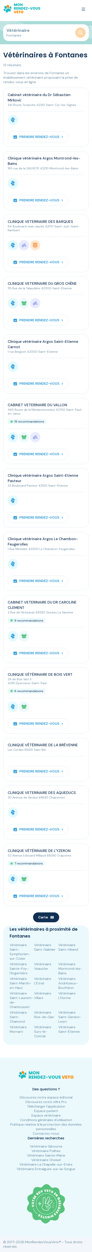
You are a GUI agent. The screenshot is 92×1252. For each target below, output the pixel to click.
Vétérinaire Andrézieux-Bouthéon (68, 983)
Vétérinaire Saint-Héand (68, 947)
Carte (46, 917)
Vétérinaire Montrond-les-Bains (70, 968)
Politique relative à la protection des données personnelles (46, 1126)
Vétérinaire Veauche (42, 966)
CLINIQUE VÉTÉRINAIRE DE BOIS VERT (40, 674)
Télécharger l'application (46, 1106)
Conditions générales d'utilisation (46, 1120)
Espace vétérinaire (46, 1115)
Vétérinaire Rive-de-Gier (44, 1014)
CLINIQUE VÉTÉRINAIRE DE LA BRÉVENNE (43, 745)
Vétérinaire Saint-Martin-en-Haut (20, 983)
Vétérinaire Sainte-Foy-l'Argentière (19, 968)
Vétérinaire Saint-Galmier (45, 947)
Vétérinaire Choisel (46, 1160)
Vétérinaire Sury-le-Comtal (42, 1031)
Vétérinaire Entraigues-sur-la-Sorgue (46, 1169)
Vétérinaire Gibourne (46, 1146)
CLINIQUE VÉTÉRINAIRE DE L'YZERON (39, 850)
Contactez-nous (46, 1133)
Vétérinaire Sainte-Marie (46, 1155)
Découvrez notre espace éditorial (46, 1097)
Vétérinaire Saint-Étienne (69, 1029)
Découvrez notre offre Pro (46, 1102)
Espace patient (46, 1111)
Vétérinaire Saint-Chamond (18, 1017)
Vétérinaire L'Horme (66, 995)
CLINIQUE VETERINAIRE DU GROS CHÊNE (42, 283)
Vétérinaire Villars (42, 995)
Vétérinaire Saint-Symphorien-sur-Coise (20, 952)
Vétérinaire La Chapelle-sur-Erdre (46, 1164)
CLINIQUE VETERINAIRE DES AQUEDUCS (42, 792)
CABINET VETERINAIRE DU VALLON (37, 405)
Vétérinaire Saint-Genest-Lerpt (69, 1017)
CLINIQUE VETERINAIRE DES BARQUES (40, 221)
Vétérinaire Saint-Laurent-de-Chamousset (21, 1000)
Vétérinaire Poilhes (46, 1151)
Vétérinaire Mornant (18, 1029)
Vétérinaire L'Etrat (42, 980)
